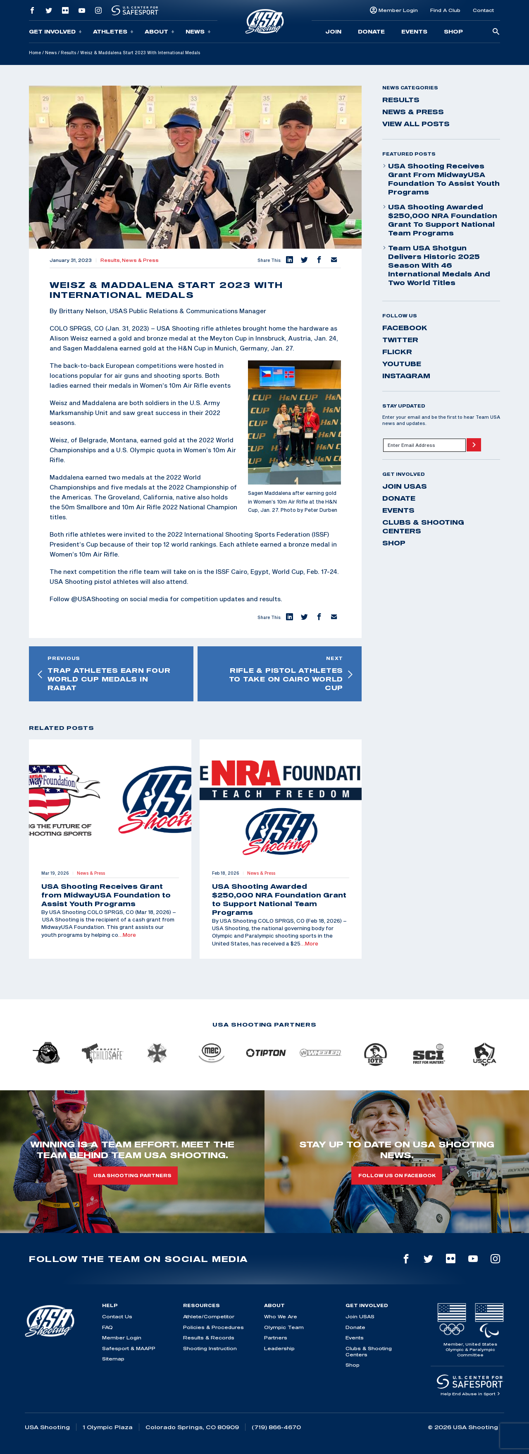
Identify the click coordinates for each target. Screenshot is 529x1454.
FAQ (107, 1327)
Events (414, 31)
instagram (406, 375)
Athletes (113, 31)
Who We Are (280, 1316)
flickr (397, 351)
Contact (483, 10)
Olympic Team (284, 1327)
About (159, 31)
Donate (371, 31)
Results (68, 52)
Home (35, 52)
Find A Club (445, 10)
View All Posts (416, 123)
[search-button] (496, 32)
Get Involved (55, 31)
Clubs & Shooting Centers (423, 526)
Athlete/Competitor (208, 1316)
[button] (288, 260)
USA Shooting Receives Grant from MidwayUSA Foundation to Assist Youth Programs (441, 179)
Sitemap (113, 1358)
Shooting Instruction (210, 1348)
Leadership (279, 1348)
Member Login (398, 10)
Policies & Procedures (213, 1327)
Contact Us (117, 1316)
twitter (400, 339)
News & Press (140, 260)
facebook (404, 327)
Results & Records (208, 1337)
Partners (275, 1337)
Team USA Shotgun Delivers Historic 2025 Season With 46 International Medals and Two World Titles (436, 265)
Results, (111, 260)
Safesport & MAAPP (128, 1348)
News (198, 31)
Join (333, 31)
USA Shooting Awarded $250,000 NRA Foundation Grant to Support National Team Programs (439, 220)
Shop (453, 31)
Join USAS (404, 486)
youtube (401, 363)
